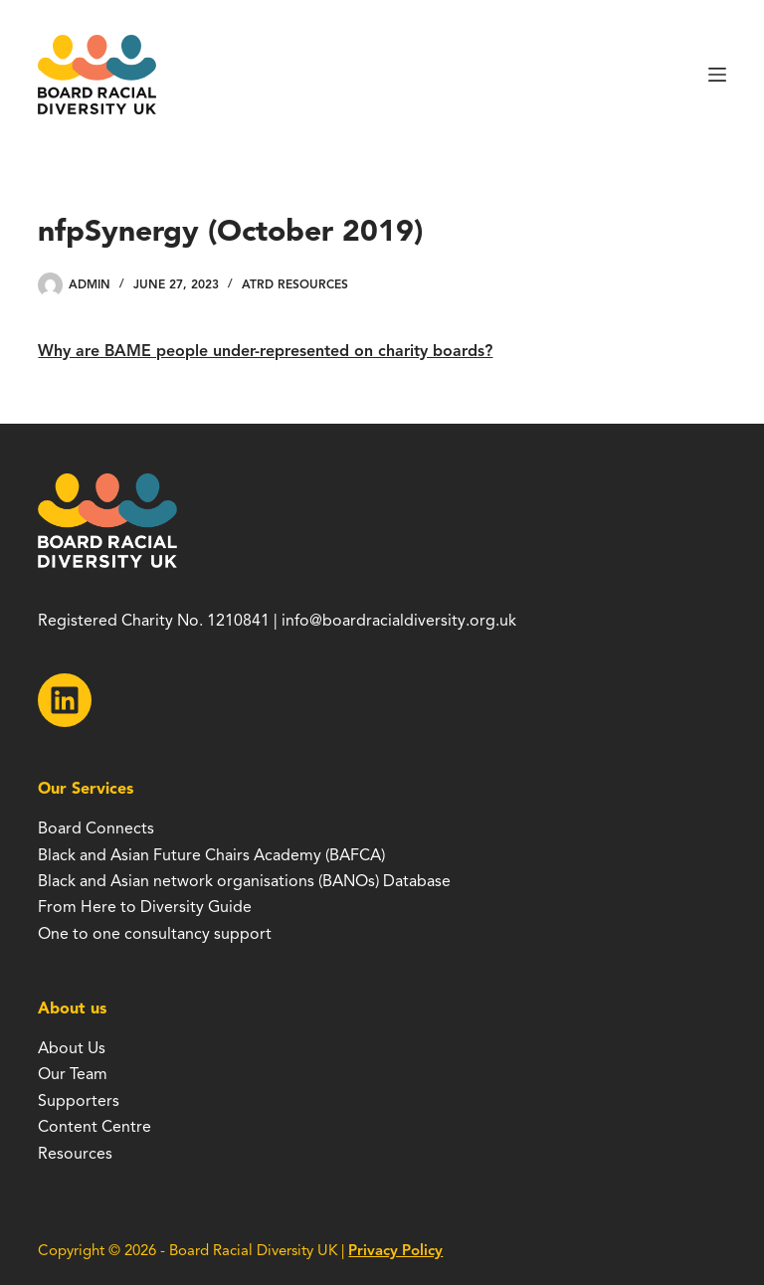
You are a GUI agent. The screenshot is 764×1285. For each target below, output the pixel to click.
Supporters (78, 1101)
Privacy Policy (395, 1250)
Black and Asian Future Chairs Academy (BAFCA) (211, 855)
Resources (75, 1154)
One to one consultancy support (155, 934)
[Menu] (717, 75)
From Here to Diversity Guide (145, 907)
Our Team (72, 1074)
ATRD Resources (295, 283)
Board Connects (96, 828)
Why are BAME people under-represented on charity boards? (265, 351)
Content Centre (94, 1127)
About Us (71, 1048)
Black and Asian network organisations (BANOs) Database (244, 881)
